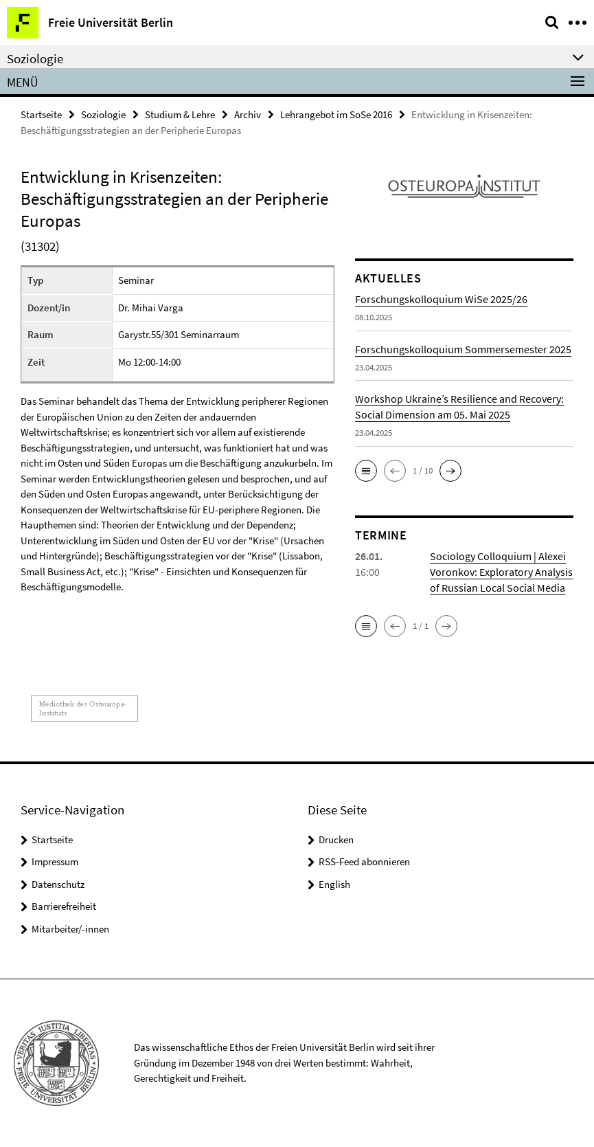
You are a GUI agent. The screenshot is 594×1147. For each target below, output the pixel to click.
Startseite (41, 114)
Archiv (247, 114)
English (334, 884)
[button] (366, 471)
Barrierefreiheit (64, 906)
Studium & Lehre (180, 114)
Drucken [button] (336, 839)
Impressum (55, 861)
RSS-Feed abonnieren (364, 861)
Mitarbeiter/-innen (70, 928)
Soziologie (103, 114)
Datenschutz (58, 884)
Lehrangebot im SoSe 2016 (336, 114)
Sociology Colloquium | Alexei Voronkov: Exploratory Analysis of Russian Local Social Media (501, 571)
